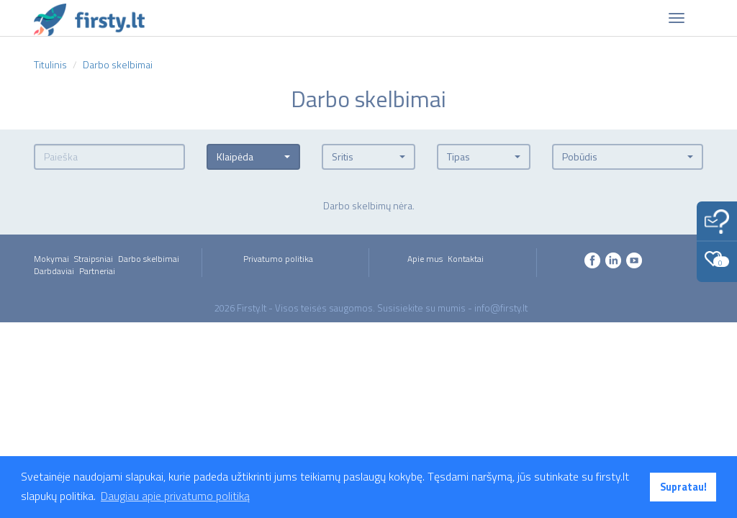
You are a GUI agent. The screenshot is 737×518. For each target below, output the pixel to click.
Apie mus (425, 258)
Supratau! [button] (683, 487)
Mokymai (51, 258)
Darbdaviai (54, 271)
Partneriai (97, 271)
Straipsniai (93, 258)
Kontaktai (466, 258)
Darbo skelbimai (148, 258)
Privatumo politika (278, 258)
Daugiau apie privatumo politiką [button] (175, 495)
